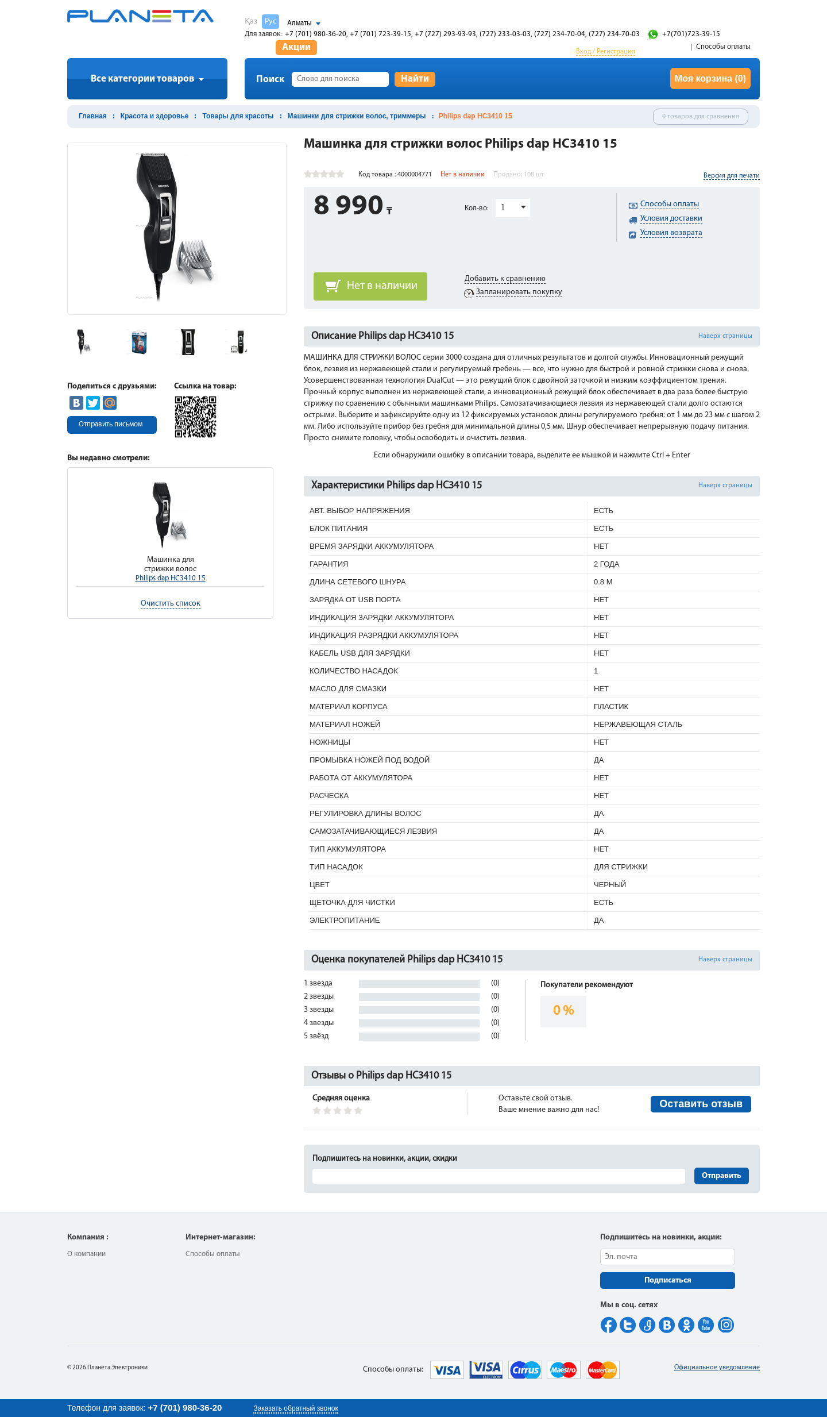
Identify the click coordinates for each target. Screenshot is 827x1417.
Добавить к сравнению (505, 279)
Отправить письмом (110, 424)
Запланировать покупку (519, 292)
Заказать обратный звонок (295, 1408)
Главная (93, 116)
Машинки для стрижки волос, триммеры (357, 116)
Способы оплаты (723, 47)
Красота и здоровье (155, 116)
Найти (415, 79)
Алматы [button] (299, 23)
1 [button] (503, 207)
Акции (296, 47)
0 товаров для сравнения (700, 116)
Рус (270, 21)
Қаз (251, 21)
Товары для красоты (237, 116)
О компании (86, 1254)
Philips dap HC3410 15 (171, 578)
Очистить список (170, 603)
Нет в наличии (382, 286)
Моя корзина (710, 78)
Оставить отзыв (701, 1104)
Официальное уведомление (717, 1367)
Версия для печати (732, 175)
